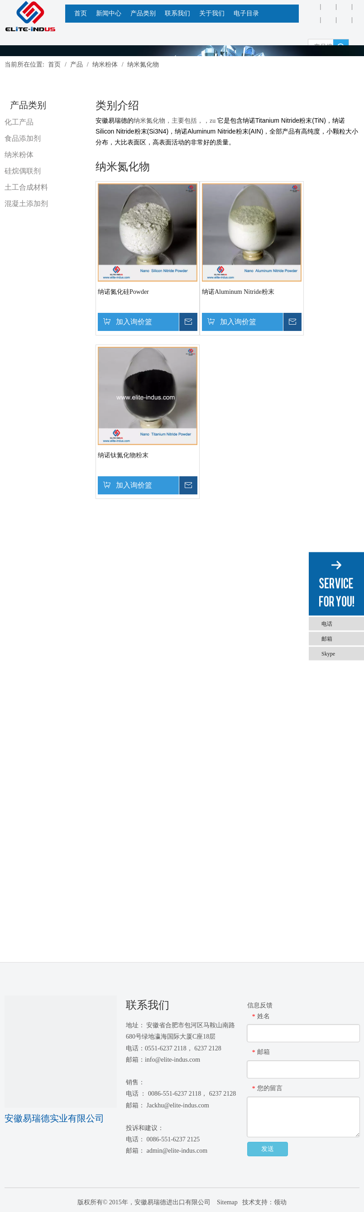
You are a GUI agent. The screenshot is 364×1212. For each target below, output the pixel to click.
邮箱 (326, 638)
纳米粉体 (19, 154)
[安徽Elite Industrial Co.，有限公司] (30, 16)
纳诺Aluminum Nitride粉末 (238, 291)
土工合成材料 (26, 187)
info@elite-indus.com (172, 1059)
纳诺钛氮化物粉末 (123, 455)
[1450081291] (61, 1052)
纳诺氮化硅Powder (123, 291)
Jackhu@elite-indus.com (177, 1105)
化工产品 (19, 122)
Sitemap (226, 1202)
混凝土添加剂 (26, 203)
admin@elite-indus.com (176, 1150)
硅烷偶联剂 (23, 171)
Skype (328, 653)
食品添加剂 (23, 138)
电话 (326, 623)
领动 (280, 1202)
